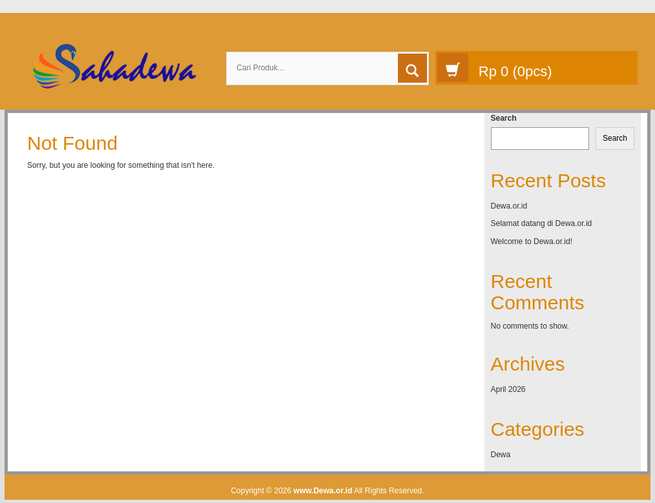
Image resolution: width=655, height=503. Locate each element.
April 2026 (508, 389)
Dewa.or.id (509, 205)
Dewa (501, 454)
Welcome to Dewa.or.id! (532, 241)
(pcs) (494, 67)
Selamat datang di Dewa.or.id (541, 223)
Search (504, 118)
